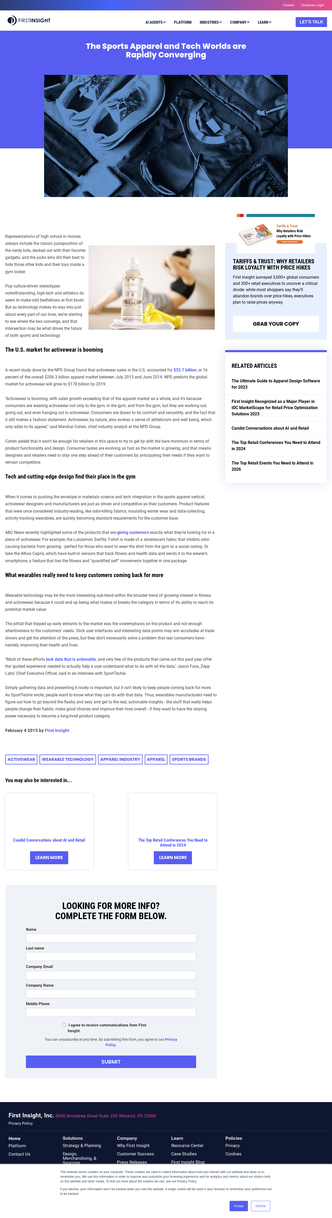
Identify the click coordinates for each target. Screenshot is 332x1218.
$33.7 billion (185, 370)
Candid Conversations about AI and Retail (49, 840)
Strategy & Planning (82, 1145)
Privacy (232, 1145)
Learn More (49, 857)
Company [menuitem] (238, 22)
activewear (21, 759)
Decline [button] (260, 1206)
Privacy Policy (21, 1123)
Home (14, 1138)
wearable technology (67, 759)
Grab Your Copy (276, 324)
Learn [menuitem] (263, 22)
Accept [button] (239, 1206)
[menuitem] (154, 23)
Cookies (233, 1153)
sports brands (189, 759)
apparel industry (120, 759)
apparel (156, 759)
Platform (17, 1145)
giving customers (133, 532)
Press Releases (132, 1162)
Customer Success (135, 1153)
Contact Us (19, 1154)
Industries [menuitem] (209, 22)
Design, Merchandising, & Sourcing (79, 1158)
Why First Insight (133, 1145)
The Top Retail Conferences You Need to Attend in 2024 (173, 842)
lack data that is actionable (71, 659)
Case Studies (184, 1153)
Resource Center (187, 1145)
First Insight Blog (188, 1162)
